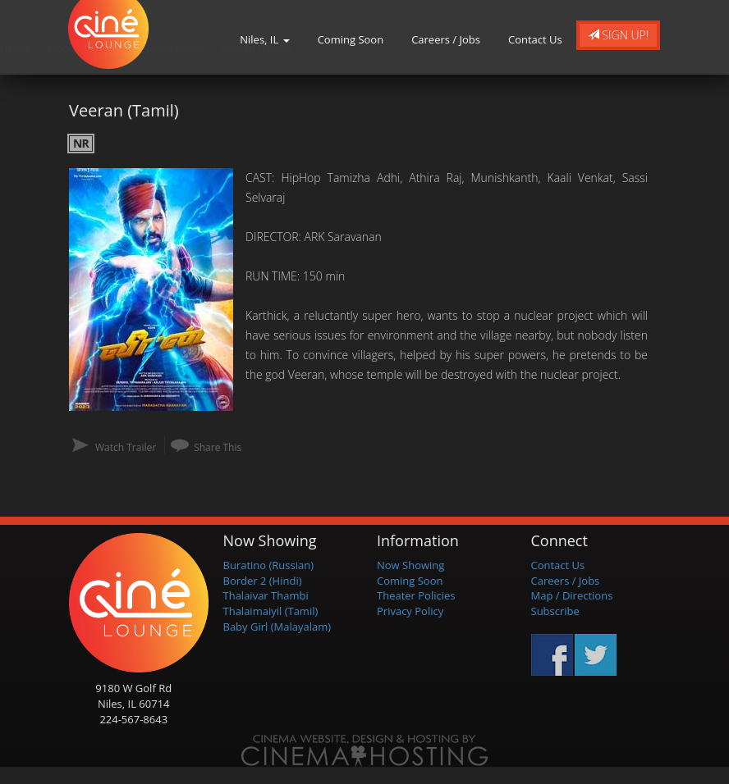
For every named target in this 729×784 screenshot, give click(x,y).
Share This (217, 447)
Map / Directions (572, 595)
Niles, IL (264, 39)
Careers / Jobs (445, 39)
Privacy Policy (410, 611)
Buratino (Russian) (268, 565)
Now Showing (410, 565)
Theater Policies (416, 595)
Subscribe (555, 611)
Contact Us (535, 39)
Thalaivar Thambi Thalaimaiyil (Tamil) (271, 603)
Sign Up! (618, 35)
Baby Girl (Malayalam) (277, 626)
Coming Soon (350, 39)
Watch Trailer (125, 447)
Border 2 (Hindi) (262, 580)
